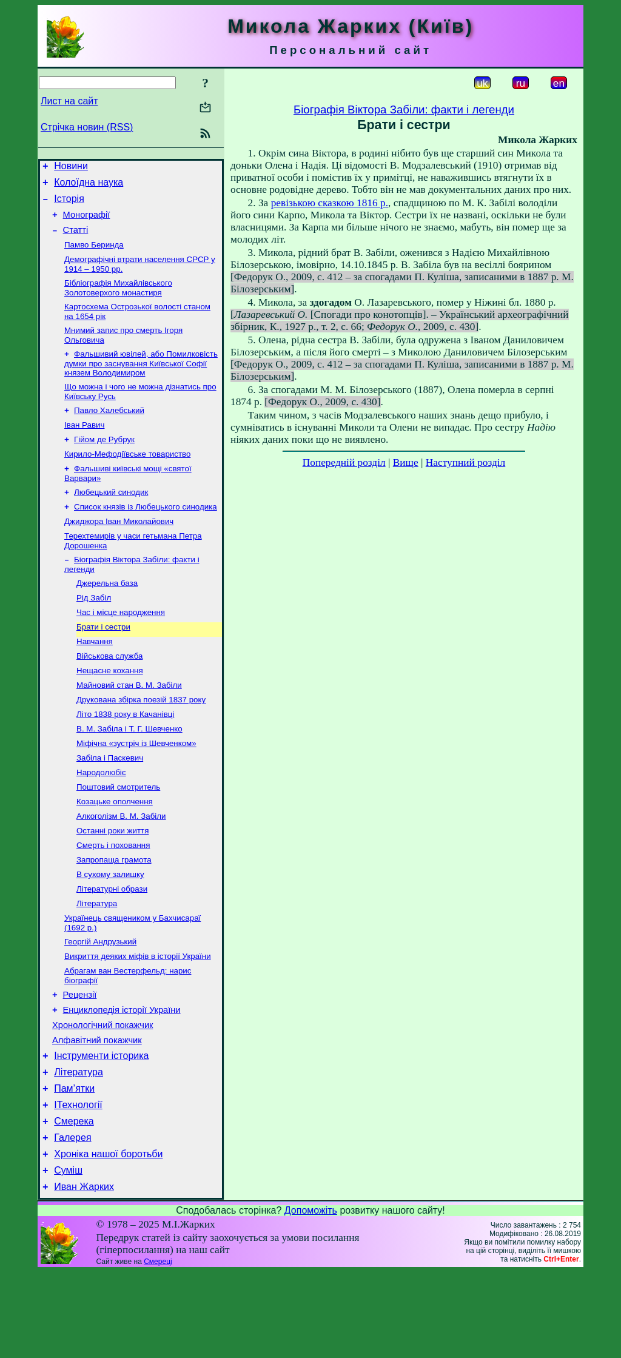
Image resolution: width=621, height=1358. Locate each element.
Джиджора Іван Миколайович (118, 548)
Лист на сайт (69, 101)
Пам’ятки (74, 1163)
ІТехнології (78, 1182)
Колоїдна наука (88, 186)
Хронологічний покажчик (102, 1093)
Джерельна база (107, 614)
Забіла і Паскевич (109, 803)
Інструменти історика (101, 1127)
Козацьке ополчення (114, 850)
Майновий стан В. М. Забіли (129, 724)
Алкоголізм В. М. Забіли (121, 866)
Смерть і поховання (113, 898)
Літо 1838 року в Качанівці (125, 756)
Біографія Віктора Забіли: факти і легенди (404, 109)
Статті (76, 239)
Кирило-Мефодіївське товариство (127, 476)
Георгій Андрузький (100, 1001)
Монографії (86, 222)
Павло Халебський (109, 429)
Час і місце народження (120, 645)
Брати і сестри (103, 661)
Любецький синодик (111, 517)
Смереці (158, 1347)
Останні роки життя (112, 882)
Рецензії (80, 1059)
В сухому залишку (110, 929)
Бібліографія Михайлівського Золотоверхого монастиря (118, 300)
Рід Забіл (93, 629)
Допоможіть (310, 1296)
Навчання (94, 677)
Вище (405, 462)
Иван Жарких (84, 1273)
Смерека (74, 1200)
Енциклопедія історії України (122, 1076)
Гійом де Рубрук (104, 460)
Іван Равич (84, 444)
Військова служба (109, 692)
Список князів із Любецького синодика (145, 532)
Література (96, 961)
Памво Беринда (94, 255)
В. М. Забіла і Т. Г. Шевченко (129, 771)
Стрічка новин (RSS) (87, 127)
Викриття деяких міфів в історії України (137, 1017)
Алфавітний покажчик (97, 1110)
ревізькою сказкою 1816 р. (329, 203)
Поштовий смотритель (118, 834)
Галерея (72, 1218)
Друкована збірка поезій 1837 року (141, 740)
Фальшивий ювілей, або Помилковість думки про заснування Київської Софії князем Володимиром (141, 380)
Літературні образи (111, 945)
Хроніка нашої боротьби (108, 1236)
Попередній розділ (344, 462)
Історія (69, 204)
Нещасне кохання (109, 708)
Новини (71, 168)
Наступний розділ (465, 462)
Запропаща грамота (114, 913)
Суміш (68, 1254)
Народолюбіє (101, 819)
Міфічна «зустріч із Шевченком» (136, 787)
